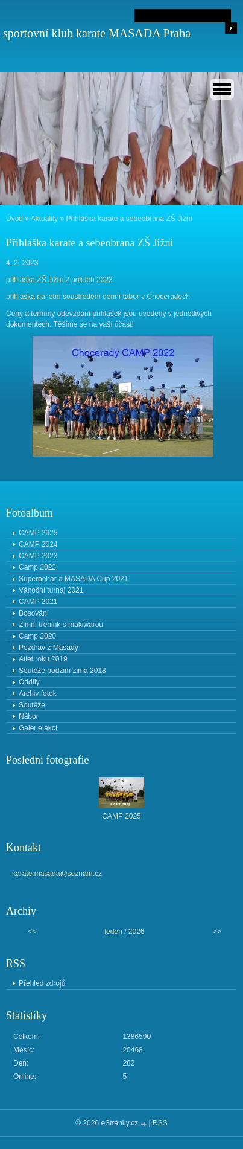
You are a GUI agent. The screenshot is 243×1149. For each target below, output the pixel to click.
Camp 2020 (37, 636)
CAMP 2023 (38, 556)
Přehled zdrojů (42, 983)
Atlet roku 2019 (43, 659)
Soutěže (32, 705)
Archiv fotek (38, 693)
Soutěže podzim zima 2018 (62, 670)
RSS (160, 1123)
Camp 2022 (37, 567)
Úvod (14, 218)
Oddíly (29, 682)
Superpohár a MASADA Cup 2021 (73, 578)
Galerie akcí (38, 728)
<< (32, 931)
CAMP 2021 (38, 601)
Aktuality (44, 218)
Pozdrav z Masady (48, 647)
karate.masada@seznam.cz (57, 873)
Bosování (34, 613)
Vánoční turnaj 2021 (51, 590)
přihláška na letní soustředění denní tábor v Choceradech (98, 296)
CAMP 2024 (38, 544)
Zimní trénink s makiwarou (61, 624)
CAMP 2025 (38, 533)
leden (113, 931)
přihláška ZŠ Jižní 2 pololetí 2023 (59, 279)
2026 (136, 931)
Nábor (29, 716)
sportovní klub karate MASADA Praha (97, 33)
